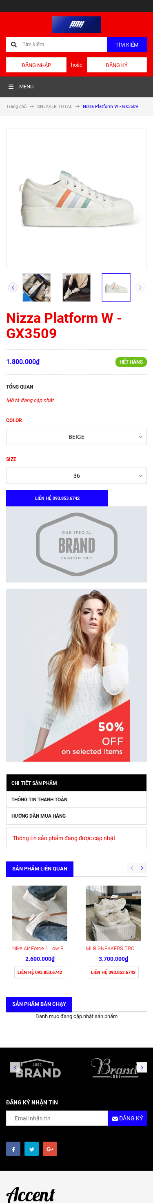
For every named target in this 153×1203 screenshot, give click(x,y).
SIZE (11, 459)
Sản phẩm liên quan (39, 869)
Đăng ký (117, 65)
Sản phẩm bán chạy (39, 1004)
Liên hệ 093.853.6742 (40, 972)
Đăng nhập (36, 65)
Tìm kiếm (126, 45)
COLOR (14, 420)
